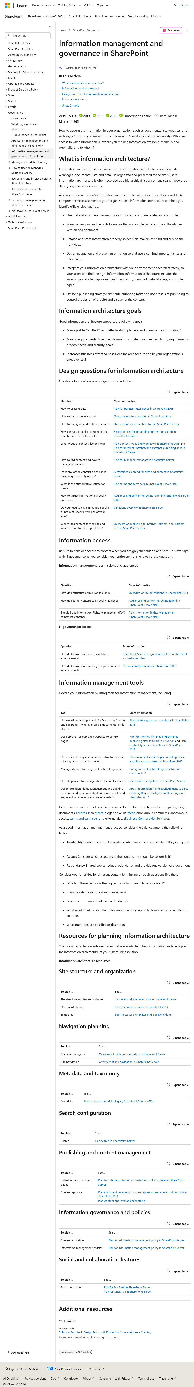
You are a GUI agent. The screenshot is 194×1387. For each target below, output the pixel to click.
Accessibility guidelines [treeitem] (22, 55)
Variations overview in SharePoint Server (139, 507)
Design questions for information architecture (90, 94)
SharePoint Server (84, 30)
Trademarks (166, 1378)
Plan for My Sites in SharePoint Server (127, 1287)
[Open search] (175, 5)
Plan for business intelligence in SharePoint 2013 (143, 408)
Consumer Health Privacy (114, 1378)
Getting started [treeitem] (17, 66)
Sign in (185, 5)
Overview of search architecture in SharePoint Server (146, 424)
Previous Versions (35, 1378)
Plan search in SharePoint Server (115, 1141)
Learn (63, 30)
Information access (74, 99)
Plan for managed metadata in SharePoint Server (144, 460)
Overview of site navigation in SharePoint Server (143, 416)
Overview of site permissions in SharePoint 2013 (158, 593)
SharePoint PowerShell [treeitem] (22, 228)
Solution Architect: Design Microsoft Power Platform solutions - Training (105, 1332)
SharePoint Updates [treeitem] (20, 49)
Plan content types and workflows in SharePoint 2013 (147, 443)
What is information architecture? (83, 83)
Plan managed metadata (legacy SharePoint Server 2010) (118, 1101)
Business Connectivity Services (146, 818)
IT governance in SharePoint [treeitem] (28, 135)
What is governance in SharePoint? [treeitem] (25, 126)
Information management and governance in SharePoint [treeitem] (30, 153)
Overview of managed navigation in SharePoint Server (132, 1054)
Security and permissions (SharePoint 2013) (149, 666)
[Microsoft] (7, 5)
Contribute (71, 1378)
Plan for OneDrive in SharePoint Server (128, 1291)
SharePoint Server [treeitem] (19, 43)
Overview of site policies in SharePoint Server (157, 781)
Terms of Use (146, 1378)
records (81, 813)
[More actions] (187, 30)
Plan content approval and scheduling (121, 1201)
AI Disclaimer (11, 1378)
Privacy (86, 1378)
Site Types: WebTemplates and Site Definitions (143, 1014)
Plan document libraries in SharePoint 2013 (141, 1007)
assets (99, 813)
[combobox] (28, 35)
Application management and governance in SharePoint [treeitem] (29, 142)
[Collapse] (49, 27)
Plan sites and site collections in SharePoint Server (146, 999)
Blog (53, 1378)
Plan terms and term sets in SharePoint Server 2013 (145, 484)
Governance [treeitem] (18, 118)
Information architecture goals (81, 88)
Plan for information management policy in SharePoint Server (146, 1240)
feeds (131, 813)
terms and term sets (84, 818)
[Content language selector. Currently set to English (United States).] (21, 1369)
